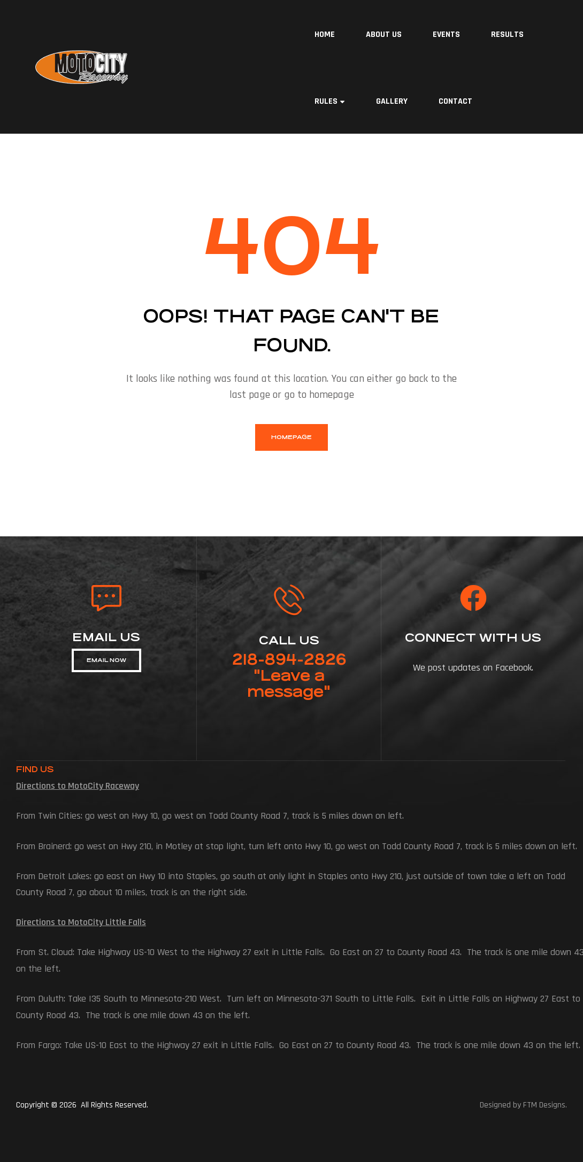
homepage (291, 437)
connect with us (473, 637)
